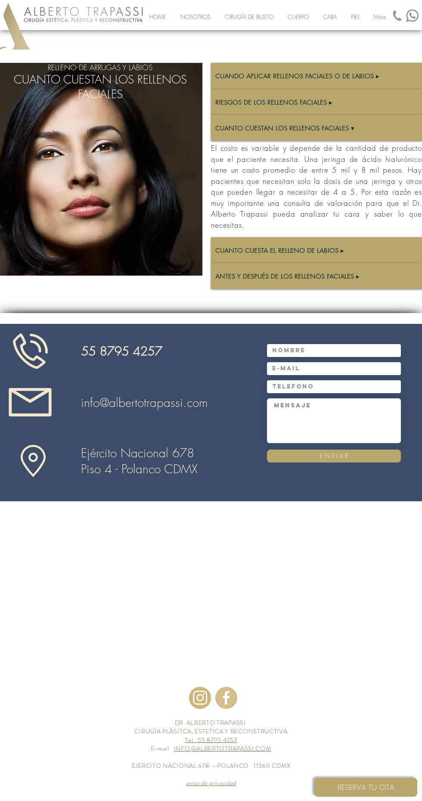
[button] (248, 17)
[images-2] (200, 698)
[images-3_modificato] (226, 698)
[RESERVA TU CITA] (366, 787)
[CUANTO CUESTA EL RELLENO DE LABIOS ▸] (316, 250)
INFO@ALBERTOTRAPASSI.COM (222, 748)
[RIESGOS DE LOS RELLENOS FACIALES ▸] (316, 102)
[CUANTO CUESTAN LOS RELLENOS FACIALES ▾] (316, 128)
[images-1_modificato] (397, 15)
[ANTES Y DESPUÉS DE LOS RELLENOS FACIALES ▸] (316, 276)
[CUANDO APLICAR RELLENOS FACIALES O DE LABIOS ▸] (316, 76)
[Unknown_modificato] (412, 15)
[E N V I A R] (334, 456)
